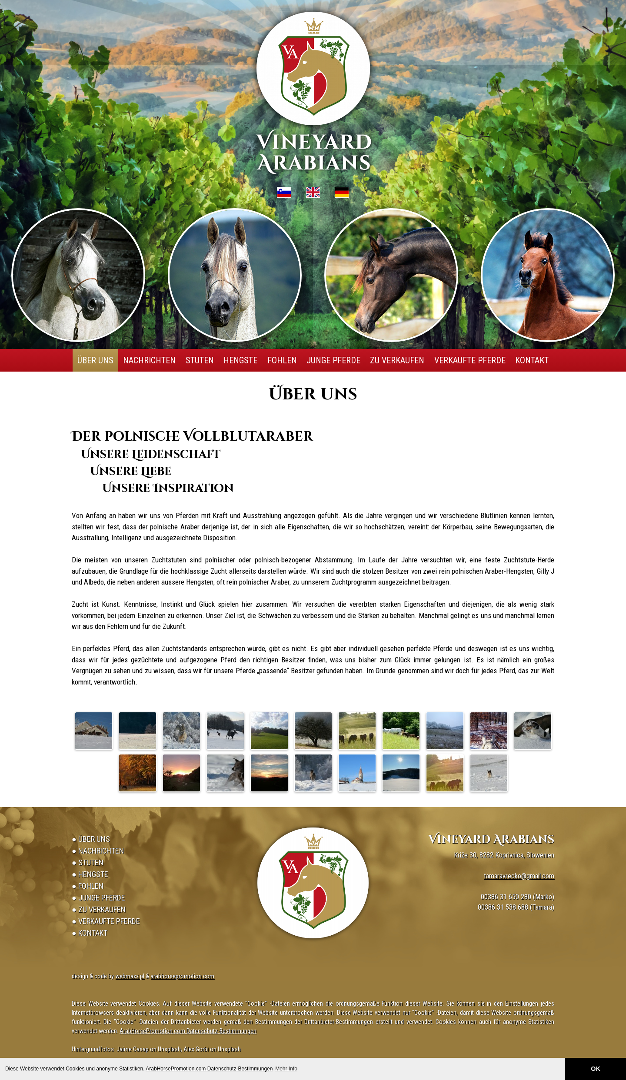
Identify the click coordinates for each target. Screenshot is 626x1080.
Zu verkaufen (397, 360)
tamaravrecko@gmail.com (519, 876)
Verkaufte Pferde (470, 360)
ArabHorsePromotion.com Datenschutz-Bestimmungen (209, 1069)
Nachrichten (149, 360)
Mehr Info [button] (286, 1069)
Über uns (95, 360)
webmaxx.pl (129, 976)
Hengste (240, 360)
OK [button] (595, 1068)
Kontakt (532, 360)
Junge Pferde (333, 360)
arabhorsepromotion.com (182, 976)
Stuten (200, 360)
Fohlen (282, 360)
